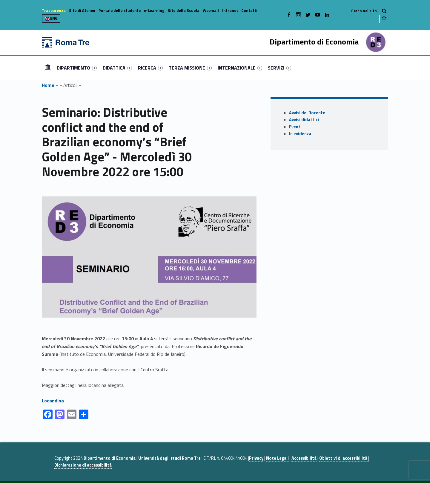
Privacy (256, 458)
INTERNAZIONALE (240, 67)
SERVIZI (279, 67)
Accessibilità (304, 458)
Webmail (211, 10)
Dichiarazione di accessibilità (83, 465)
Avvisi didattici (304, 119)
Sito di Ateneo (82, 10)
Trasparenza (54, 10)
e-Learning (154, 10)
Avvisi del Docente (307, 113)
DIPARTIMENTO (77, 67)
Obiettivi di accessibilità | (344, 458)
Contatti (249, 10)
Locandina (53, 400)
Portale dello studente (120, 10)
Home (48, 67)
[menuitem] (48, 68)
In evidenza (300, 133)
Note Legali (277, 458)
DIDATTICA (117, 67)
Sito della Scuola (183, 10)
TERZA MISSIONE (190, 67)
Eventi (295, 127)
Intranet (230, 10)
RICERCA (150, 67)
